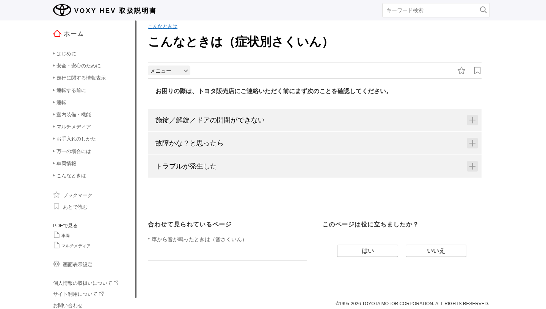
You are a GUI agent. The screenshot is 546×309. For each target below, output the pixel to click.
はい (368, 251)
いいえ (436, 251)
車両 (61, 234)
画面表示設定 (73, 264)
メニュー (160, 71)
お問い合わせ (68, 305)
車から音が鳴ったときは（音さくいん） (199, 239)
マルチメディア (72, 245)
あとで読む (70, 206)
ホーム (68, 33)
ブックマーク (73, 194)
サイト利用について (78, 294)
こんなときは (162, 26)
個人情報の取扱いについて (85, 283)
